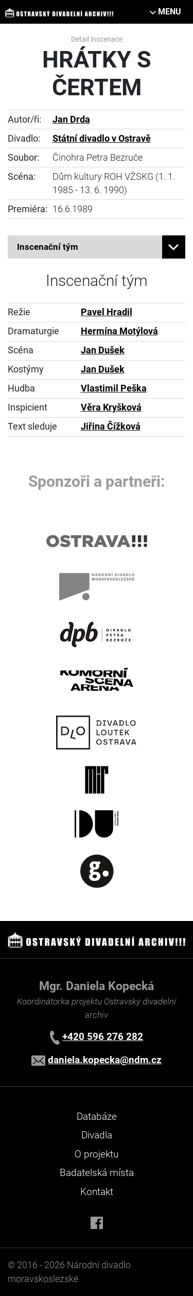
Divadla (96, 1135)
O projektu (96, 1154)
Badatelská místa (97, 1173)
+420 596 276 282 (102, 1037)
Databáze (97, 1116)
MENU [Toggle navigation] (169, 11)
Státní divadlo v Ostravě (101, 138)
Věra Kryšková (111, 407)
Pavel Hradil (106, 312)
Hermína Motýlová (119, 331)
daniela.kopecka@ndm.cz (105, 1060)
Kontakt (96, 1192)
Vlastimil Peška (114, 388)
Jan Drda (71, 119)
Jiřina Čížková (111, 426)
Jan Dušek (103, 350)
